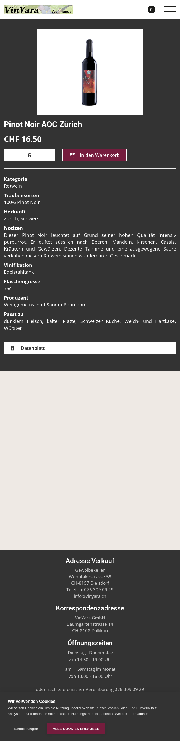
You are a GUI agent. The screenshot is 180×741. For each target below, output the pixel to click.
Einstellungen (26, 729)
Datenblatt (32, 349)
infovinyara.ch (90, 596)
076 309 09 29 (99, 589)
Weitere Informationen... (133, 715)
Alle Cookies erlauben (76, 729)
